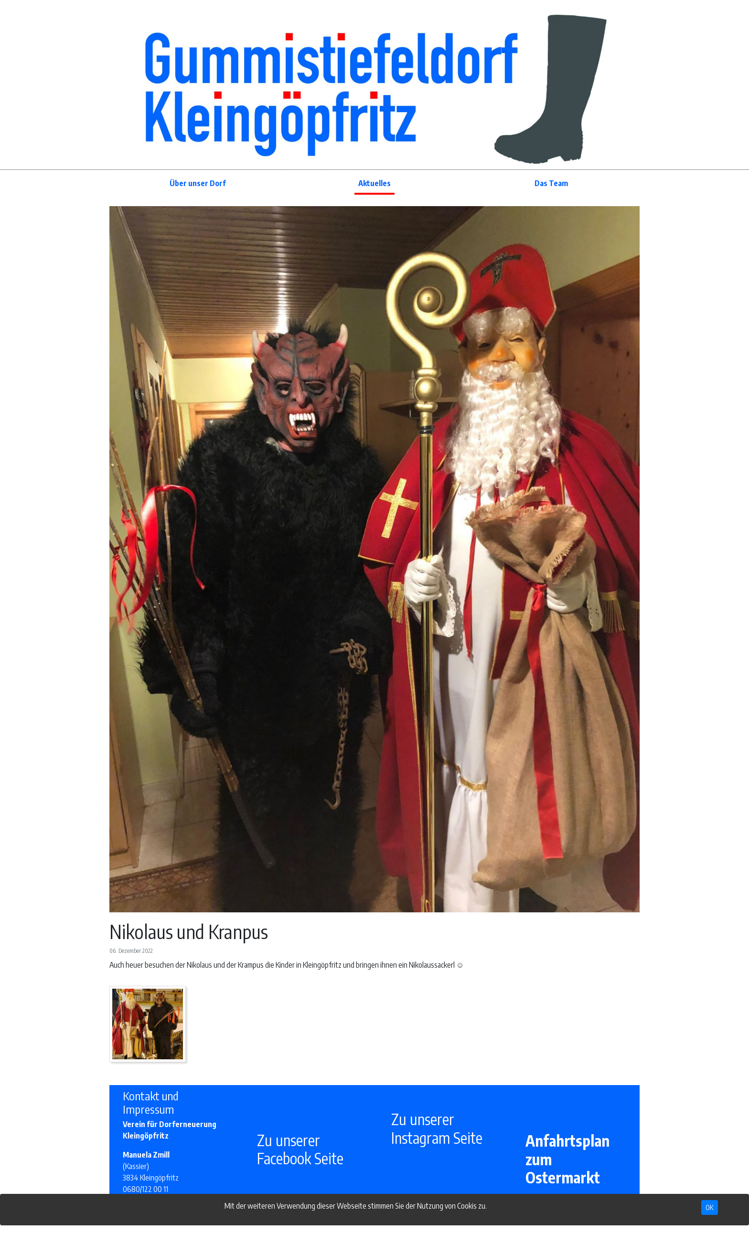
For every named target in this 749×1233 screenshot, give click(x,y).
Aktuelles (374, 183)
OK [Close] (710, 1207)
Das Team (551, 183)
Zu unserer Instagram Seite (436, 1128)
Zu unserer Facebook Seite (300, 1149)
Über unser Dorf (198, 183)
